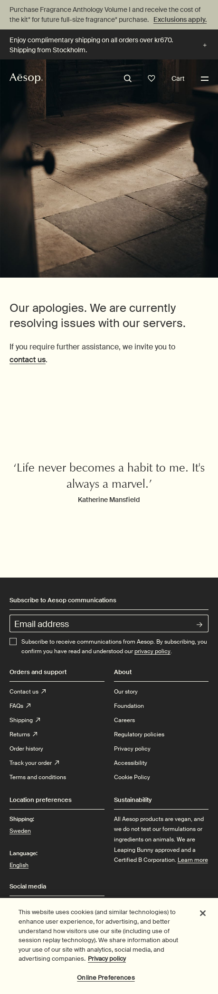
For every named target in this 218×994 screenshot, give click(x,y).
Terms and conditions (37, 777)
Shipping (24, 720)
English (18, 865)
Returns (23, 734)
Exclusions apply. (180, 19)
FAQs (19, 706)
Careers (124, 720)
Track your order (34, 763)
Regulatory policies (139, 734)
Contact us (27, 692)
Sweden (20, 830)
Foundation (129, 706)
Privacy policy (132, 749)
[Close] (202, 918)
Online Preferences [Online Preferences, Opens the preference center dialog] (105, 982)
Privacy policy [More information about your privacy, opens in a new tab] (107, 963)
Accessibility (130, 763)
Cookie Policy (132, 777)
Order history (26, 749)
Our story (126, 691)
